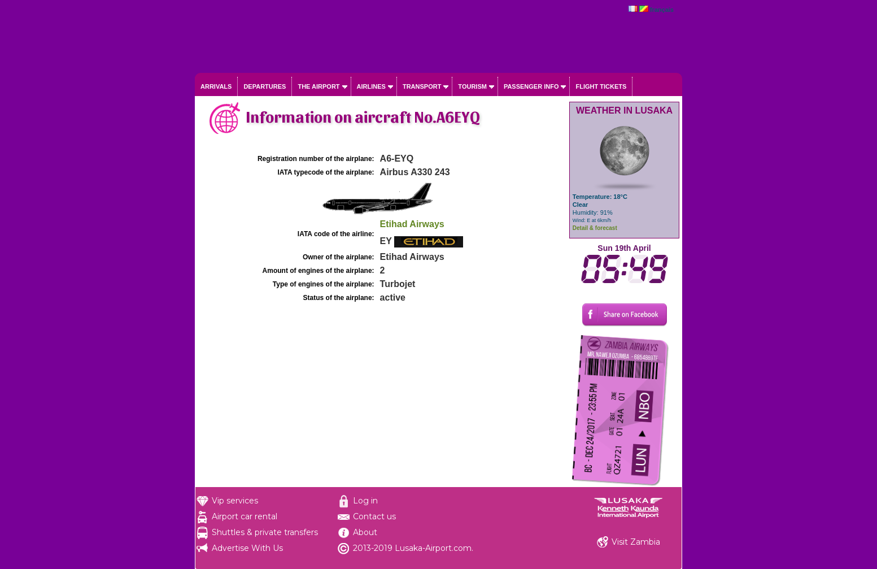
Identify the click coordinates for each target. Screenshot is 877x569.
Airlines (371, 86)
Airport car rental (244, 516)
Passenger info (531, 86)
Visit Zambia (636, 542)
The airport (318, 86)
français (662, 9)
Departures (264, 86)
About (365, 532)
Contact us (374, 516)
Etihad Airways (412, 224)
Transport (422, 86)
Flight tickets (600, 86)
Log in (365, 501)
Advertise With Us (247, 548)
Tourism (472, 86)
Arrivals (216, 86)
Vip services (235, 501)
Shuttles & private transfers (265, 532)
